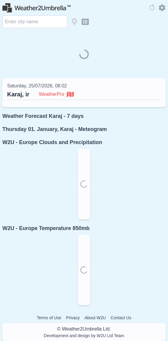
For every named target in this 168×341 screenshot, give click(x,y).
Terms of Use (49, 317)
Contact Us (121, 317)
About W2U (95, 317)
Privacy (73, 317)
